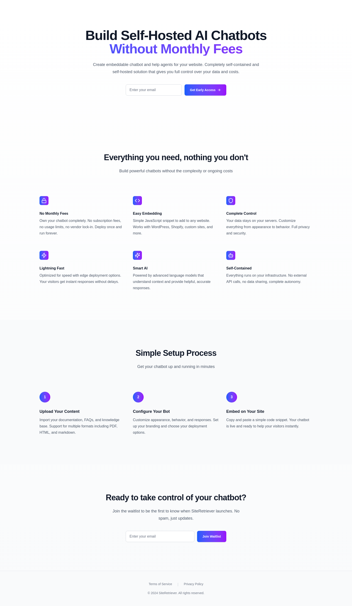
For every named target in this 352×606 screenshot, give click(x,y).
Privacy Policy (193, 584)
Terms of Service (160, 584)
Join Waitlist (211, 536)
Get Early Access (205, 90)
